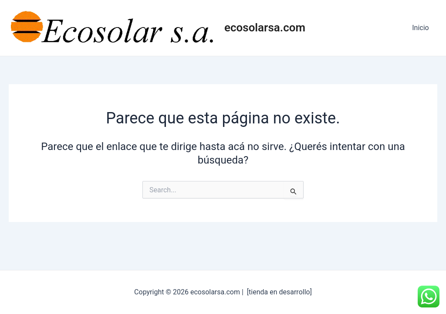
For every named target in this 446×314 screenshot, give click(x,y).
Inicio (422, 28)
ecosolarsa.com (264, 27)
